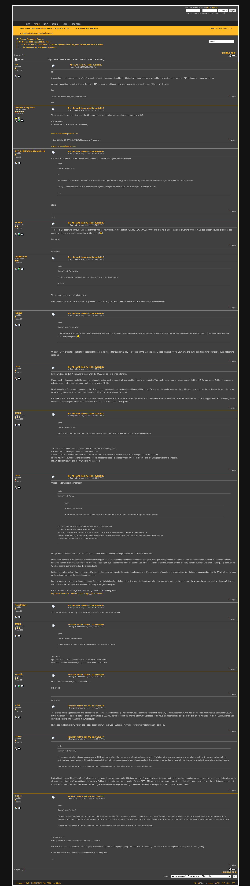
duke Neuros (80, 45)
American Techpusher (25, 108)
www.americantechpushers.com (64, 133)
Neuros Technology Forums (32, 39)
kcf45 (17, 705)
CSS (233, 883)
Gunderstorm (21, 257)
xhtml (228, 883)
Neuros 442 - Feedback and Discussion (40, 45)
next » (233, 53)
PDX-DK (197, 883)
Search (55, 24)
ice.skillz (18, 222)
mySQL (217, 883)
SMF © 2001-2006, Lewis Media (49, 883)
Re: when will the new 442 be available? (86, 108)
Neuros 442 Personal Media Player (36, 42)
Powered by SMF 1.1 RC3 (26, 883)
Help (46, 24)
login (207, 7)
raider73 (18, 313)
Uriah (17, 366)
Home (27, 24)
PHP (223, 883)
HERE (72, 28)
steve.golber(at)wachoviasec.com (30, 151)
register (215, 7)
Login (65, 24)
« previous (225, 53)
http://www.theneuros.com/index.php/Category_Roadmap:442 (77, 593)
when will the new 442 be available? (41, 48)
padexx (210, 883)
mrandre (18, 796)
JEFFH (18, 413)
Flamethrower (21, 605)
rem (16, 64)
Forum (36, 24)
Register (76, 24)
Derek (71, 45)
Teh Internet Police (95, 45)
